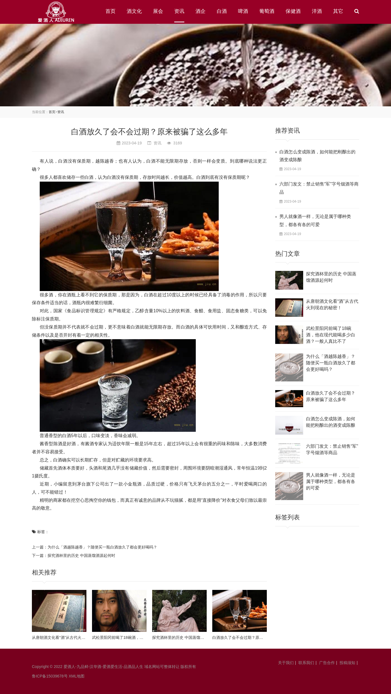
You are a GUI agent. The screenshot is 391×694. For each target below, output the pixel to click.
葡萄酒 (266, 11)
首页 (110, 11)
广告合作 (327, 662)
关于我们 (286, 662)
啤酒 (243, 11)
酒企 (201, 11)
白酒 (222, 11)
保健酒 (293, 11)
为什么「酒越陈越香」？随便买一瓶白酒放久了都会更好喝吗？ (102, 547)
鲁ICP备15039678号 (50, 676)
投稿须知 (347, 662)
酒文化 (134, 11)
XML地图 (77, 676)
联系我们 (306, 662)
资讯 (179, 11)
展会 (158, 11)
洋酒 (317, 11)
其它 (338, 11)
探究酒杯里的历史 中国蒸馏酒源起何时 (81, 555)
